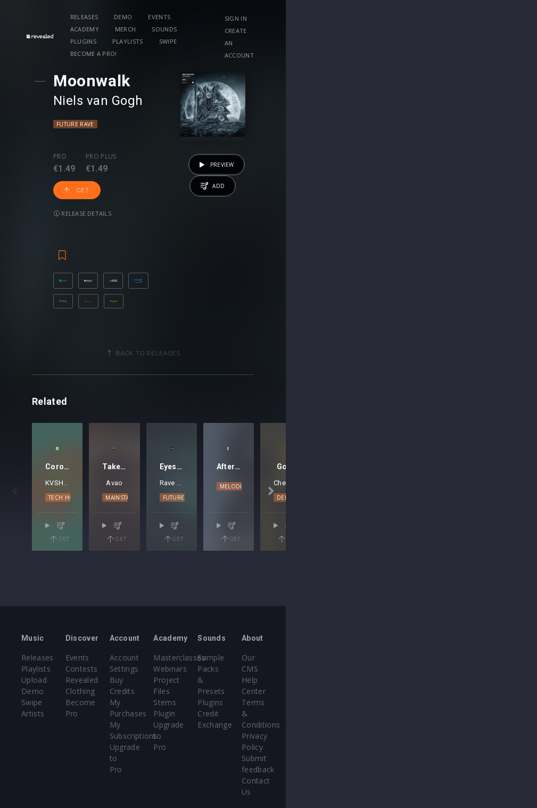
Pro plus (120, 156)
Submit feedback (481, 713)
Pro (79, 156)
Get (170, 166)
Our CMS (467, 657)
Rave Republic (308, 528)
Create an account (461, 31)
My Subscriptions (223, 691)
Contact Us (471, 725)
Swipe (110, 29)
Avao (208, 528)
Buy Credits (214, 669)
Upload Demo (46, 680)
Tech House (88, 542)
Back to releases (272, 335)
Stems (290, 691)
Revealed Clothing (139, 680)
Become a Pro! (158, 29)
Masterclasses (305, 657)
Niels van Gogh (118, 100)
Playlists (398, 17)
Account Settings (223, 657)
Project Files (301, 680)
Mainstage (209, 542)
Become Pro (129, 691)
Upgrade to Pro (221, 702)
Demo (154, 17)
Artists (32, 702)
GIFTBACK (355, 528)
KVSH (54, 528)
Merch (273, 17)
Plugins (353, 17)
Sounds (311, 17)
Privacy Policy (475, 702)
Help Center (472, 669)
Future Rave (95, 124)
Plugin (290, 702)
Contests (123, 669)
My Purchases (218, 680)
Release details (225, 166)
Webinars (295, 669)
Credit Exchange (394, 691)
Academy (232, 17)
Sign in (441, 18)
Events (190, 17)
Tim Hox (85, 528)
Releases (115, 17)
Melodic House (448, 531)
